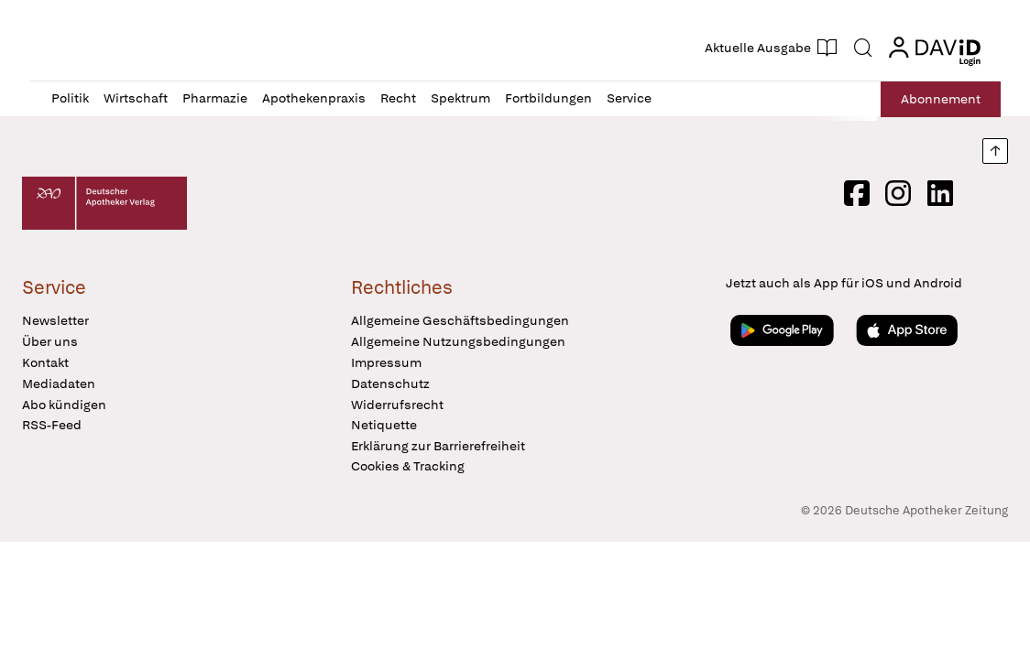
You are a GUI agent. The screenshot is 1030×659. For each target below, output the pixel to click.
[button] (122, 47)
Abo (939, 99)
